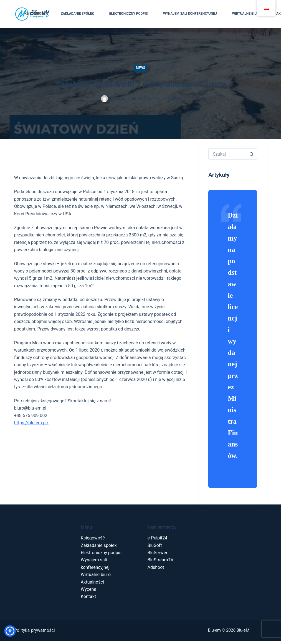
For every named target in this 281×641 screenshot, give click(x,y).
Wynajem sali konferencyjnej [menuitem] (190, 14)
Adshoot (156, 567)
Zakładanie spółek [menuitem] (77, 14)
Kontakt (88, 596)
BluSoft (155, 545)
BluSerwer (158, 552)
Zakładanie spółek (99, 545)
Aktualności (92, 582)
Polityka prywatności (34, 630)
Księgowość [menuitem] (34, 14)
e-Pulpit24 (158, 538)
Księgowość (93, 538)
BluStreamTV (161, 559)
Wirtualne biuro (96, 574)
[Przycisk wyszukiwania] (251, 154)
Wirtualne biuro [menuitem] (246, 14)
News (140, 68)
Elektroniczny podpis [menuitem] (128, 14)
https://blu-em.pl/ (31, 422)
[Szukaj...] (227, 154)
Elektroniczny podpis (101, 552)
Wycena (88, 589)
